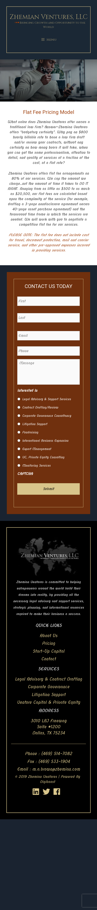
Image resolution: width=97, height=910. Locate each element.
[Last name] (48, 317)
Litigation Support (34, 424)
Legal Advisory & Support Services (46, 399)
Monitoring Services (36, 465)
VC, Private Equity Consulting (43, 457)
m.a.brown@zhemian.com (56, 769)
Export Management (36, 449)
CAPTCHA (25, 474)
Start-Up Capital (48, 651)
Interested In (27, 390)
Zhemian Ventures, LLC (49, 17)
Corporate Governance (48, 686)
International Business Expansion (45, 440)
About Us (48, 635)
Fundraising (30, 432)
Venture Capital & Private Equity (48, 702)
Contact (48, 658)
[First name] (48, 301)
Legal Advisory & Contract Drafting (48, 679)
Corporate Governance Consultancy (46, 415)
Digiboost (47, 782)
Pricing (48, 643)
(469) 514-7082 (56, 753)
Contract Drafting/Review (40, 407)
